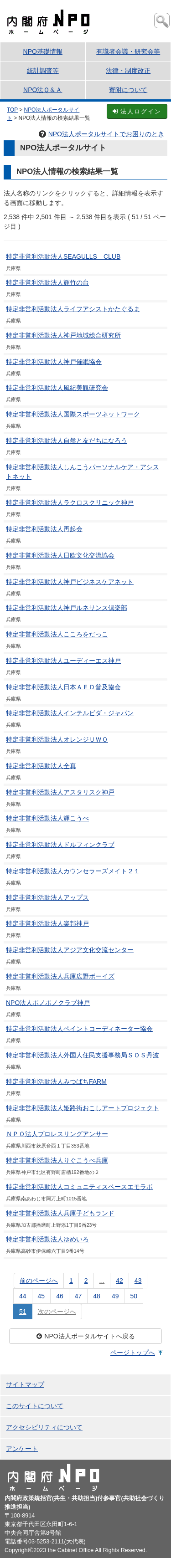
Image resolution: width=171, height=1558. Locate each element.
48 (96, 1296)
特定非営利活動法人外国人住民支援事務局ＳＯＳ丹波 (82, 1055)
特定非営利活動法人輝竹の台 (47, 282)
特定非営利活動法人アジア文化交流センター (70, 949)
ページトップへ (132, 1352)
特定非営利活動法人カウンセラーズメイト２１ (73, 871)
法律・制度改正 (128, 70)
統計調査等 (43, 70)
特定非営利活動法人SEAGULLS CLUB (63, 256)
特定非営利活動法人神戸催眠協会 (54, 361)
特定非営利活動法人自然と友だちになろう (66, 440)
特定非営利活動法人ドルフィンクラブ (60, 844)
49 (115, 1296)
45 (41, 1296)
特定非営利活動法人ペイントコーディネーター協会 (79, 1028)
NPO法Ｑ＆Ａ (42, 89)
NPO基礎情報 (42, 51)
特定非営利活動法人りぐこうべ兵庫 (57, 1160)
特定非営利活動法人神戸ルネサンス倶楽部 (66, 607)
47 (78, 1296)
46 (59, 1296)
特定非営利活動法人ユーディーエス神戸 (63, 660)
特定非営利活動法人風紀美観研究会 (57, 387)
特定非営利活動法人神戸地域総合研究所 (63, 335)
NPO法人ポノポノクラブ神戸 (48, 1002)
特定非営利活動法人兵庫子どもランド (60, 1213)
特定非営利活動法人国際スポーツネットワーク (73, 414)
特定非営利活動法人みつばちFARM (56, 1081)
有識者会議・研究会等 (128, 51)
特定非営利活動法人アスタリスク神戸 (60, 792)
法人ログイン (137, 111)
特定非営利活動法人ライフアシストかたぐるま (73, 309)
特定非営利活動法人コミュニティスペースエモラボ (79, 1186)
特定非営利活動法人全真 (41, 765)
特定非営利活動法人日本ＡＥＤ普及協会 (63, 687)
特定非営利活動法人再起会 (44, 529)
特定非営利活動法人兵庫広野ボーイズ (60, 976)
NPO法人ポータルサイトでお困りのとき (101, 134)
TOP (12, 110)
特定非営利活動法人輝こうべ (47, 818)
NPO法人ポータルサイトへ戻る (85, 1336)
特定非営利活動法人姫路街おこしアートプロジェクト (82, 1108)
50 (133, 1296)
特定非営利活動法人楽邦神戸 (47, 923)
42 (119, 1280)
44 (22, 1296)
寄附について (128, 89)
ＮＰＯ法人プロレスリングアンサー (57, 1134)
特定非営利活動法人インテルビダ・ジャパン (70, 713)
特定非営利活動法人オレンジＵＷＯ (57, 739)
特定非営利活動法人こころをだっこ (57, 634)
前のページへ (39, 1280)
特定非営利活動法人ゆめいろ (47, 1239)
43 (138, 1280)
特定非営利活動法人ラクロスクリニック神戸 (70, 502)
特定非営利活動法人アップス (47, 897)
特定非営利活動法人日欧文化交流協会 (60, 555)
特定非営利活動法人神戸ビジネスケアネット (70, 581)
